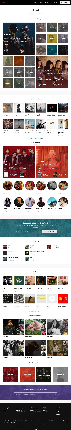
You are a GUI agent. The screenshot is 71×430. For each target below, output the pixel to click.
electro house (55, 248)
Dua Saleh (27, 306)
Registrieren (64, 2)
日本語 (25, 420)
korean (65, 210)
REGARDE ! (5, 130)
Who (31, 257)
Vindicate (60, 114)
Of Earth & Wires (29, 305)
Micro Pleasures (51, 305)
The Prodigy (12, 45)
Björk (25, 50)
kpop (16, 164)
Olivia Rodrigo (28, 336)
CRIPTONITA (17, 130)
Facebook (58, 408)
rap (7, 193)
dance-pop (65, 248)
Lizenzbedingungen (29, 424)
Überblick (30, 13)
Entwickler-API (33, 410)
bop (40, 248)
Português (33, 420)
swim (9, 248)
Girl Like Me (55, 245)
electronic (29, 193)
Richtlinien (41, 424)
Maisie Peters (28, 288)
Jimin (31, 259)
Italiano (21, 420)
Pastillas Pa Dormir (62, 287)
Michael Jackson (40, 192)
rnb (50, 193)
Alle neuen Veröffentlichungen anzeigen (35, 138)
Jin (8, 259)
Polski (29, 420)
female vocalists (53, 164)
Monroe (4, 132)
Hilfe (17, 413)
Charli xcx (49, 132)
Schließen (36, 429)
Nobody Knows (39, 114)
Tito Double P (17, 132)
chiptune (32, 248)
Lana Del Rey (50, 336)
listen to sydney (6, 114)
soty (33, 260)
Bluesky (57, 411)
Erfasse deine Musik (20, 408)
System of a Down (46, 79)
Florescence (28, 287)
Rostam (38, 306)
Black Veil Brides (61, 115)
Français (17, 420)
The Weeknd (39, 208)
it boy (36, 260)
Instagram (58, 413)
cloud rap (18, 210)
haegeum (15, 254)
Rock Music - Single (51, 130)
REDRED (32, 245)
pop (39, 164)
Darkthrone (38, 132)
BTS (9, 247)
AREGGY (15, 115)
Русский (38, 420)
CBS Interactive (6, 424)
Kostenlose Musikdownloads (35, 411)
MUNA (26, 115)
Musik (35, 2)
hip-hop (4, 193)
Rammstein (60, 79)
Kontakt (4, 410)
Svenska (43, 420)
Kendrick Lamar (28, 357)
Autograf (38, 115)
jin (8, 260)
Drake (4, 192)
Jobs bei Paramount (24, 426)
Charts (46, 2)
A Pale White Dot (6, 305)
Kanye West (16, 192)
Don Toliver (5, 336)
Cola (59, 133)
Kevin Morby (49, 288)
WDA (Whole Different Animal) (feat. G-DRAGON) (41, 251)
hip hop (20, 193)
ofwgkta (54, 210)
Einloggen (55, 2)
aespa (31, 253)
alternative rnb (28, 210)
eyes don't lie (17, 114)
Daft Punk (16, 37)
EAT (59, 305)
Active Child (16, 305)
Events (40, 2)
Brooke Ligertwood (62, 306)
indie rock (27, 211)
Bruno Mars (27, 132)
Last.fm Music (31, 426)
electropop (60, 248)
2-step (33, 193)
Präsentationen (6, 413)
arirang (14, 248)
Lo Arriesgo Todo (29, 130)
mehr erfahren (23, 41)
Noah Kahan (50, 357)
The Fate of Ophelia (62, 174)
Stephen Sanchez (51, 115)
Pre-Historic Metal (40, 130)
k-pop (6, 164)
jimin (31, 260)
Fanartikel (32, 413)
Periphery (5, 306)
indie (32, 210)
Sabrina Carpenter (62, 192)
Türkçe (47, 420)
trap (15, 210)
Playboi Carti (17, 208)
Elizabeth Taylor (46, 174)
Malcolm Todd (28, 208)
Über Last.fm (5, 408)
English (4, 420)
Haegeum (10, 251)
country (45, 164)
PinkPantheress (28, 192)
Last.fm (6, 2)
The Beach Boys (17, 289)
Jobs (4, 411)
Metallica (49, 70)
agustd (9, 254)
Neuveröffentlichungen (38, 13)
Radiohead (5, 357)
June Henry (5, 115)
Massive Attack (12, 50)
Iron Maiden (60, 84)
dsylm (12, 260)
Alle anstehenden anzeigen (34, 311)
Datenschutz (36, 424)
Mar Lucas (60, 288)
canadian (38, 211)
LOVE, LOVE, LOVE (51, 114)
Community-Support (20, 410)
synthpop (7, 210)
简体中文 (51, 420)
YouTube (58, 414)
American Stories (40, 305)
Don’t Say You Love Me (13, 257)
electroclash (36, 248)
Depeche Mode (27, 45)
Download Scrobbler (34, 408)
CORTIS (31, 247)
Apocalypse (39, 287)
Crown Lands (39, 288)
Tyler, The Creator (51, 208)
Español (12, 420)
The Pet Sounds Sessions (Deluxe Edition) (18, 288)
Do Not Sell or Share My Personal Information (11, 426)
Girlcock (4, 289)
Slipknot (44, 84)
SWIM (26, 174)
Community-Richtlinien (21, 411)
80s (39, 193)
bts (11, 164)
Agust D (60, 208)
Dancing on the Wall (29, 114)
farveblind (49, 306)
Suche (31, 2)
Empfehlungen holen (49, 231)
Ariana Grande (50, 192)
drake (9, 193)
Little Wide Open (51, 287)
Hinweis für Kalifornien (48, 424)
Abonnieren (45, 411)
